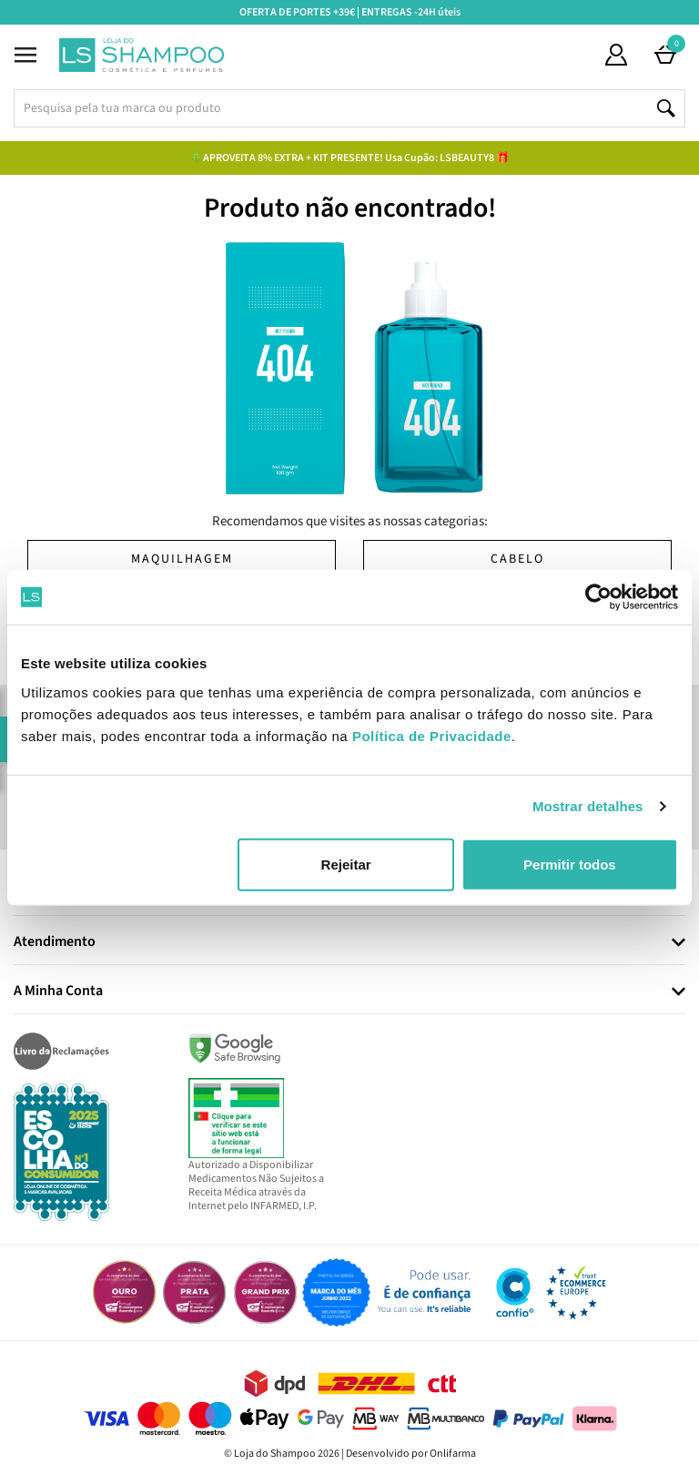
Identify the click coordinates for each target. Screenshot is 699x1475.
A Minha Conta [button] (58, 991)
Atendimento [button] (55, 942)
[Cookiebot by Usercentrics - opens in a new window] (598, 597)
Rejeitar (346, 863)
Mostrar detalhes (587, 806)
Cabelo (517, 559)
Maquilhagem (182, 559)
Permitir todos (569, 863)
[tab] (349, 943)
